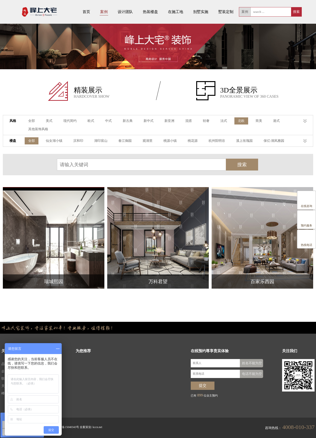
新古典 (128, 121)
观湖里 (148, 141)
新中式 (148, 121)
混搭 (188, 121)
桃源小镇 (170, 141)
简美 (259, 121)
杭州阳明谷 (217, 141)
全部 (31, 121)
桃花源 (193, 141)
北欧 (241, 121)
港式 (276, 121)
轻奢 (206, 121)
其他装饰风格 (38, 129)
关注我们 (289, 351)
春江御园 (125, 141)
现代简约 (70, 121)
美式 (49, 121)
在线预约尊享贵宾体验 (210, 351)
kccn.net (97, 427)
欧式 (91, 121)
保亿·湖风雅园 (274, 141)
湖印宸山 (100, 141)
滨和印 (78, 141)
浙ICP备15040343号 (67, 427)
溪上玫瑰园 (244, 141)
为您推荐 (83, 351)
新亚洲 (169, 121)
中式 (108, 121)
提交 (202, 386)
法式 (223, 121)
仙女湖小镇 (54, 141)
